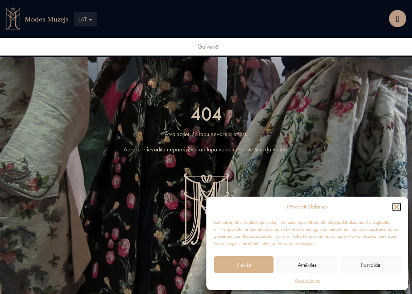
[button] (396, 207)
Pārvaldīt (370, 265)
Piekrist (244, 265)
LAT (85, 19)
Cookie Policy (307, 281)
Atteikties (307, 265)
